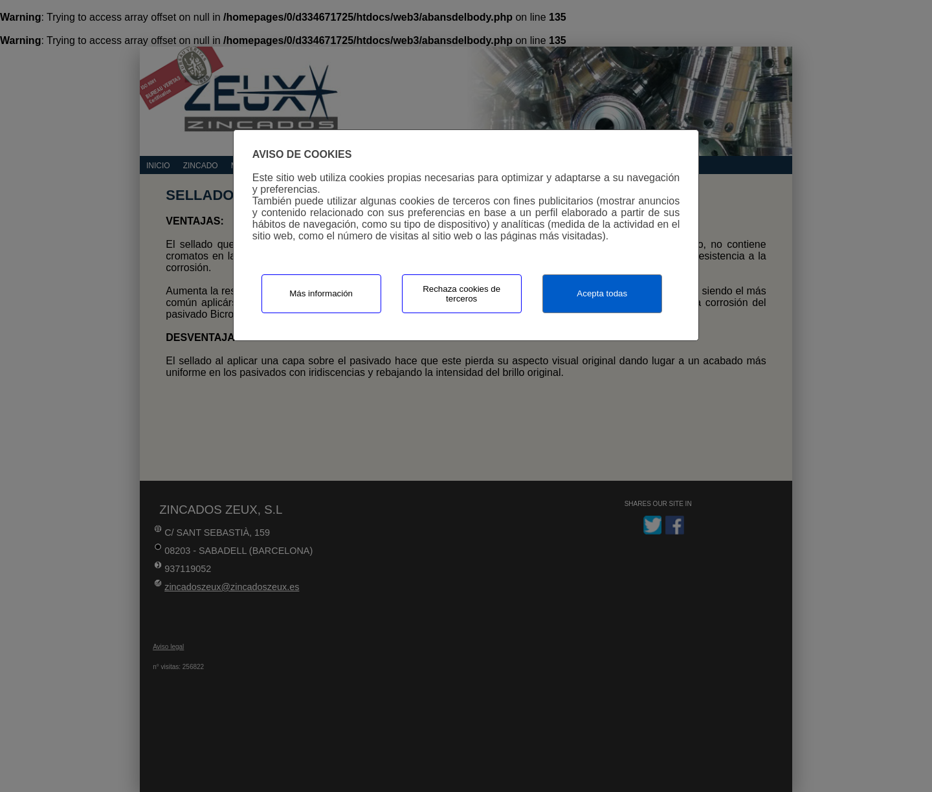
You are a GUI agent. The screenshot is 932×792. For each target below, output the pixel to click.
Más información (321, 293)
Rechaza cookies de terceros (461, 293)
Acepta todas (602, 293)
